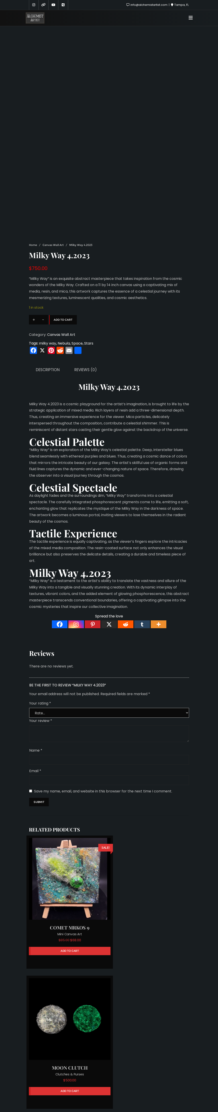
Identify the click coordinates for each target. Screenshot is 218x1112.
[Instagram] (76, 576)
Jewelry (67, 1017)
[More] (158, 576)
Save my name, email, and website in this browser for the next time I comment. (103, 743)
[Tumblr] (142, 576)
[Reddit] (125, 576)
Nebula (64, 295)
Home (33, 196)
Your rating (40, 655)
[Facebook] (59, 576)
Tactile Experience (73, 485)
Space (77, 295)
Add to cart (63, 271)
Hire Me (129, 1085)
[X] (109, 576)
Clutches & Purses (151, 881)
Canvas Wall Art (53, 196)
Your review (40, 672)
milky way (47, 295)
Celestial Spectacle (73, 439)
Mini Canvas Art (67, 881)
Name (35, 702)
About (85, 1085)
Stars (88, 295)
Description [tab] (48, 321)
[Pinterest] (92, 576)
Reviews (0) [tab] (85, 321)
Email (35, 722)
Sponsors (107, 1085)
